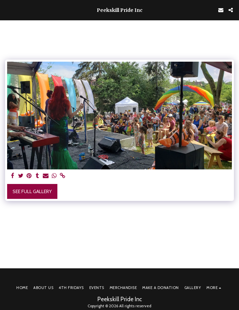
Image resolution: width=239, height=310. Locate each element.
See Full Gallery (32, 191)
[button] (7, 9)
